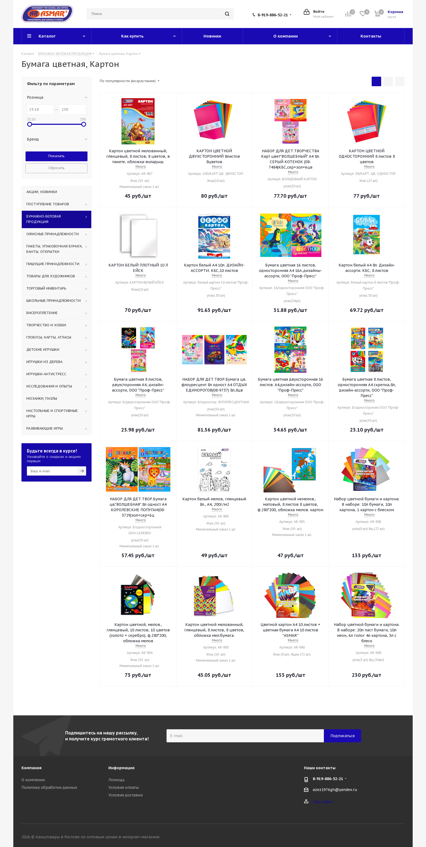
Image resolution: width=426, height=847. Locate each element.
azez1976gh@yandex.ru (335, 789)
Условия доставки (125, 795)
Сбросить (56, 168)
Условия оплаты (123, 787)
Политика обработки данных (49, 787)
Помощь (116, 779)
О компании (33, 779)
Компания (31, 767)
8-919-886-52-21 (273, 15)
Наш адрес (323, 801)
